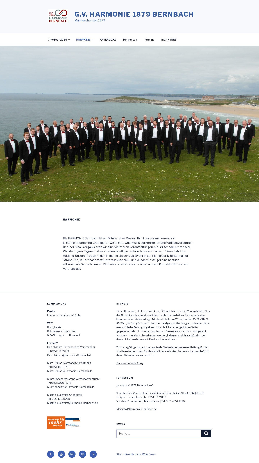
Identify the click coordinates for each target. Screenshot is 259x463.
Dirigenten (130, 39)
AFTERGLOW (108, 39)
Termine (149, 39)
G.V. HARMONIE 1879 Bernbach (134, 14)
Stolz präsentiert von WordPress (136, 454)
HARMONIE (85, 39)
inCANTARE (168, 39)
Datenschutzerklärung (129, 363)
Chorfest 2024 (59, 39)
